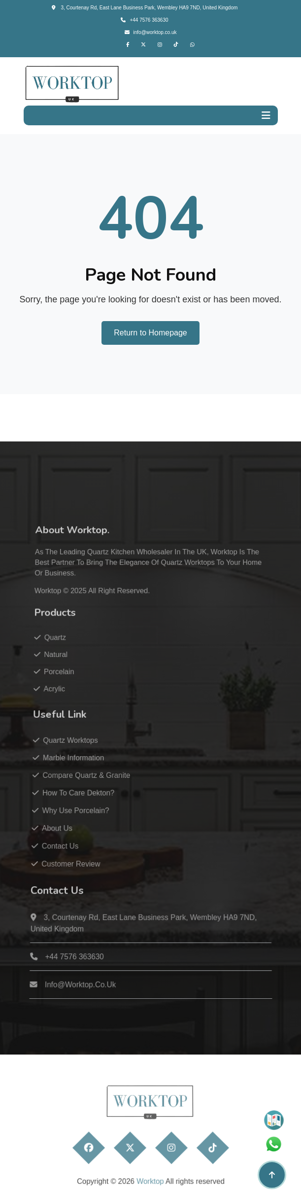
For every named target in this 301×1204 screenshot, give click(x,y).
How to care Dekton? (77, 800)
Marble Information (73, 767)
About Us (57, 834)
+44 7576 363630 (144, 20)
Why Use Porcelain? (75, 817)
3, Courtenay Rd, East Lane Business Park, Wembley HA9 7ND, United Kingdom (145, 7)
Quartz (58, 657)
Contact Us (60, 850)
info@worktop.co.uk (151, 32)
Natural (58, 672)
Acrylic (56, 703)
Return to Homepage (150, 332)
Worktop (57, 614)
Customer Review (70, 868)
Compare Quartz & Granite (86, 784)
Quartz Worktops (71, 751)
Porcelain (61, 688)
